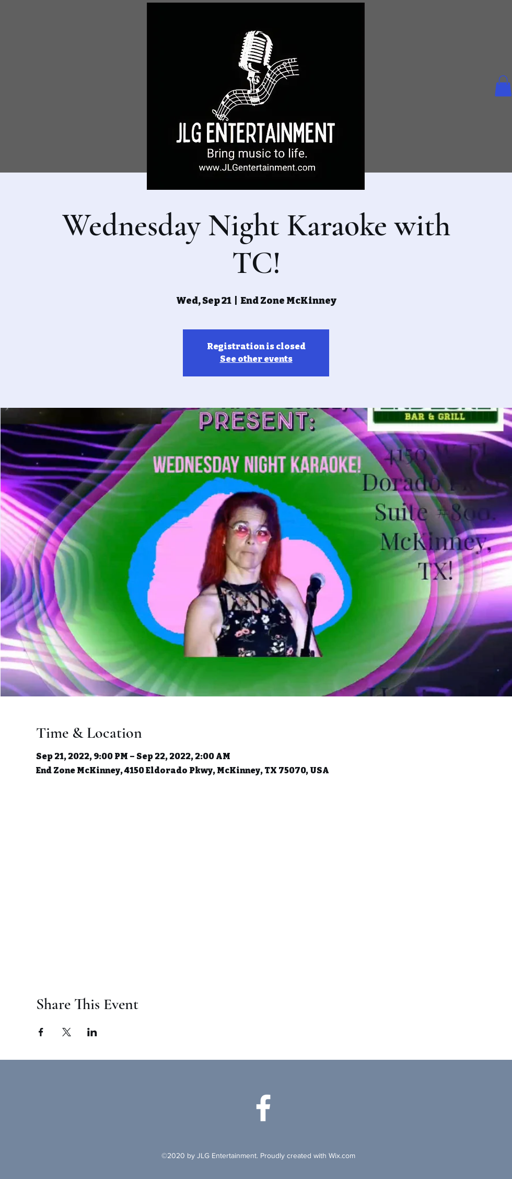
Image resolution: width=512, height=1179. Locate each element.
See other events (256, 359)
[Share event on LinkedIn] (92, 1032)
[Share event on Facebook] (41, 1032)
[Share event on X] (67, 1032)
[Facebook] (263, 1108)
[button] (503, 86)
